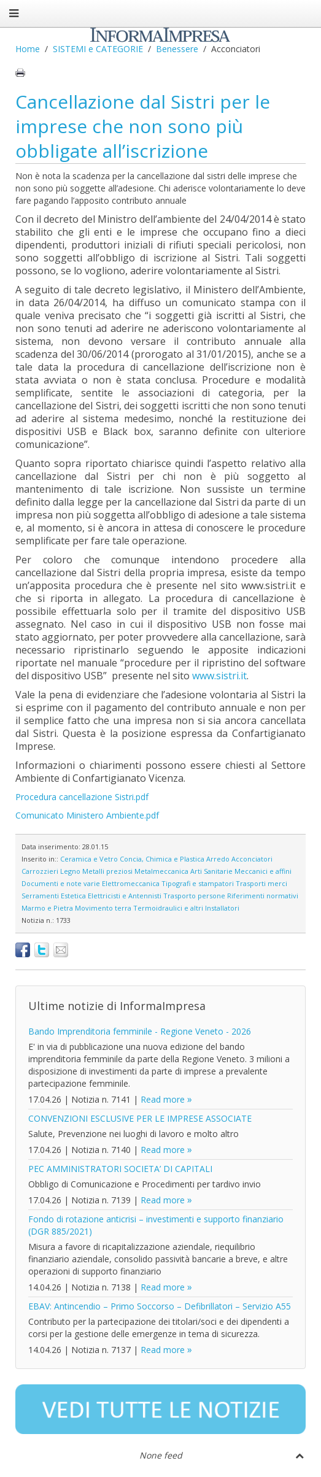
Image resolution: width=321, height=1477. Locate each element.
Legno (70, 871)
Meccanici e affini (263, 871)
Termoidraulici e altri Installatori (186, 907)
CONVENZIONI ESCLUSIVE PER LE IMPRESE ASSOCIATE (140, 1118)
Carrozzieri (39, 871)
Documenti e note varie (60, 883)
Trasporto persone (194, 895)
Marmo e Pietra (47, 907)
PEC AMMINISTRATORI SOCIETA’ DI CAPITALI (120, 1168)
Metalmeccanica (161, 871)
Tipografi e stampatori (197, 883)
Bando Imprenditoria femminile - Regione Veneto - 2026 (139, 1031)
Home (27, 49)
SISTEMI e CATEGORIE (98, 49)
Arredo (218, 858)
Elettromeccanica (131, 883)
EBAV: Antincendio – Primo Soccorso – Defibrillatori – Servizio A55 (159, 1306)
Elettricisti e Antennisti (124, 895)
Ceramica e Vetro (89, 858)
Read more (163, 1099)
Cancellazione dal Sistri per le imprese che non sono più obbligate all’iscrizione (142, 126)
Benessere (177, 49)
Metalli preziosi (107, 871)
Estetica (73, 895)
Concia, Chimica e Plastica (162, 858)
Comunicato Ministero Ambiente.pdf (87, 815)
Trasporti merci (261, 883)
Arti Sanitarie (211, 871)
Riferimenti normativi (262, 895)
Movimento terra (103, 907)
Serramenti (40, 895)
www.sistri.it (219, 675)
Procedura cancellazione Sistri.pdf (82, 797)
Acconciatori (252, 858)
